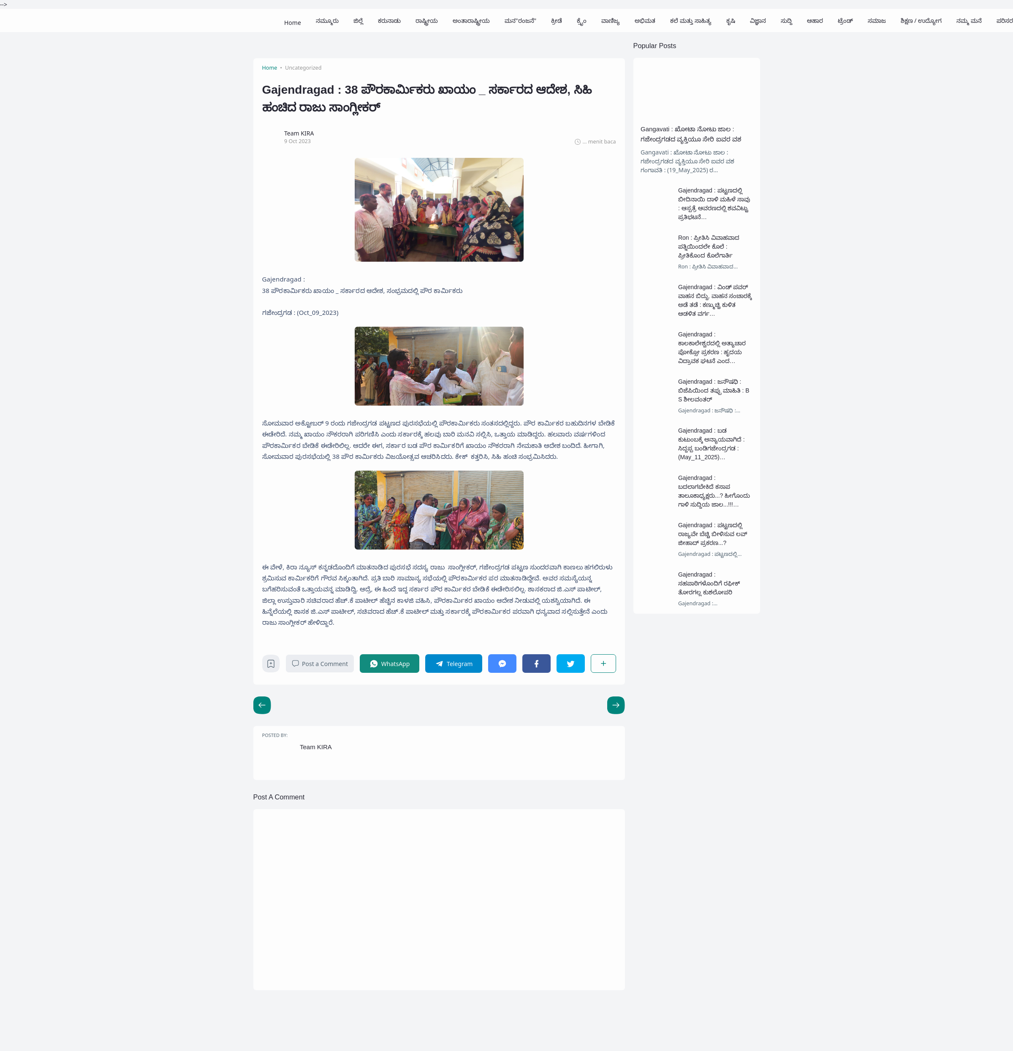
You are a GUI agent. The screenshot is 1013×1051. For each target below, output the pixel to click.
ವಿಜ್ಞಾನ (758, 20)
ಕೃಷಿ (730, 20)
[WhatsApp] (389, 663)
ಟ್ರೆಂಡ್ (845, 20)
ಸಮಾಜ (877, 20)
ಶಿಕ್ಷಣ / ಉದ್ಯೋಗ (921, 20)
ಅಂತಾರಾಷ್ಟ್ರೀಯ (471, 20)
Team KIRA (316, 746)
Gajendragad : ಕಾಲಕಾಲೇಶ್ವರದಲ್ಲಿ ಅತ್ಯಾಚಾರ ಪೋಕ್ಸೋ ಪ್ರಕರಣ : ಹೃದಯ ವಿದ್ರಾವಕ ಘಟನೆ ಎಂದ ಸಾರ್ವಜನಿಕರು (712, 352)
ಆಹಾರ (815, 20)
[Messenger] (502, 663)
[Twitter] (571, 663)
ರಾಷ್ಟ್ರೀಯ (427, 20)
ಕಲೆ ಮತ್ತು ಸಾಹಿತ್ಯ (690, 20)
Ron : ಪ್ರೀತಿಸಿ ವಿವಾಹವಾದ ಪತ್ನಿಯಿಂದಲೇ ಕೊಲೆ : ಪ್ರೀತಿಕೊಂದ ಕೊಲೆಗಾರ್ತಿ (708, 246)
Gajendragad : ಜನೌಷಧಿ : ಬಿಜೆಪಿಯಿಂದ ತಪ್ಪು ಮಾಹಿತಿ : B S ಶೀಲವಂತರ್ (714, 390)
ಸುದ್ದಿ (786, 20)
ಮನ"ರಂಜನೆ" (520, 20)
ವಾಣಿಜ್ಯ (610, 20)
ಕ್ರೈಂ (582, 20)
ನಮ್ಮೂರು (327, 20)
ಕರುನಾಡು (389, 20)
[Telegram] (453, 663)
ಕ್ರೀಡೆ (556, 20)
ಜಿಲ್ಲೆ (358, 20)
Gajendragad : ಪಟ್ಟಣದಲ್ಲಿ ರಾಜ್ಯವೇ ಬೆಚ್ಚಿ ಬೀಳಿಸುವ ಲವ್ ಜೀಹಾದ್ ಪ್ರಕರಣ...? (712, 534)
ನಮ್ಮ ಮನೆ (969, 20)
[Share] (603, 663)
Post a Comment (320, 664)
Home (292, 20)
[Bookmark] (270, 666)
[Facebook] (536, 663)
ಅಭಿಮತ (645, 20)
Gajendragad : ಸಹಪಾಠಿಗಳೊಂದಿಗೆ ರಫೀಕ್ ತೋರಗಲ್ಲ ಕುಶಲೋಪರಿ (709, 583)
